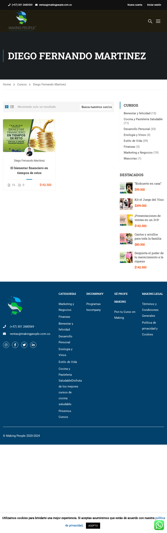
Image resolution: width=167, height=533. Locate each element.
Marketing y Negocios (138, 152)
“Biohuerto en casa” (148, 183)
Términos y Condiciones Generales (150, 310)
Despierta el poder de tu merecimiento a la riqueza (149, 257)
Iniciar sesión (154, 5)
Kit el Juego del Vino (149, 199)
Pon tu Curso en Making (124, 315)
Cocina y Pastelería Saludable (143, 119)
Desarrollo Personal (137, 129)
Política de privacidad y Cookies (150, 328)
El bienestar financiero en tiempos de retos (29, 170)
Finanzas (129, 146)
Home (7, 84)
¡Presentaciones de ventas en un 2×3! (148, 218)
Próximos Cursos (65, 414)
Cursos (22, 84)
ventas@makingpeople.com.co (55, 5)
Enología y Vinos (135, 135)
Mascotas (130, 158)
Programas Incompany (93, 307)
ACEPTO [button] (93, 525)
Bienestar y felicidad (137, 113)
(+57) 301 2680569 (22, 5)
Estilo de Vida (133, 141)
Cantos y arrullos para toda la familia (148, 236)
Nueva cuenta (134, 5)
